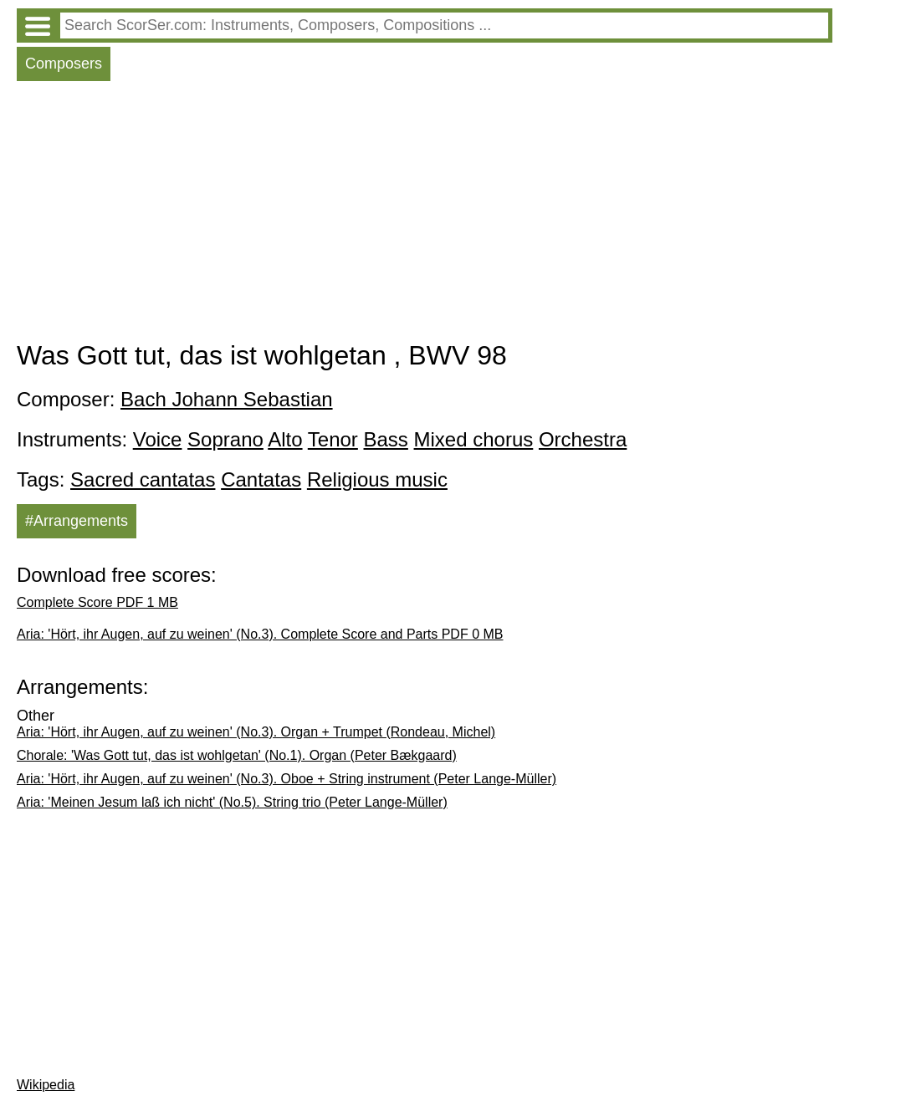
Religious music (377, 479)
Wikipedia (45, 1085)
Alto (285, 439)
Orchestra (583, 439)
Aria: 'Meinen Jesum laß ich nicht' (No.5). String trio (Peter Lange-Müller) (232, 802)
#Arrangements (76, 520)
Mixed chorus (474, 439)
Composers (63, 63)
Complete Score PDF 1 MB (97, 602)
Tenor (333, 439)
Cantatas (261, 479)
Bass (386, 439)
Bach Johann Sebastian (226, 399)
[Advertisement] (424, 215)
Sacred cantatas (142, 479)
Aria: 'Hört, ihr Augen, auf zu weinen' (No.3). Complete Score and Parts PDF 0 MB (260, 634)
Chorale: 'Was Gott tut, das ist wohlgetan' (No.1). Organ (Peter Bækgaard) (237, 755)
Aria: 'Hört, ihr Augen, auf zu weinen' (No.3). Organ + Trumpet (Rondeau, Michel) (256, 732)
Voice (157, 439)
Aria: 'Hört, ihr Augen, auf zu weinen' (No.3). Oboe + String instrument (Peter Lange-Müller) (286, 779)
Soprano (225, 439)
